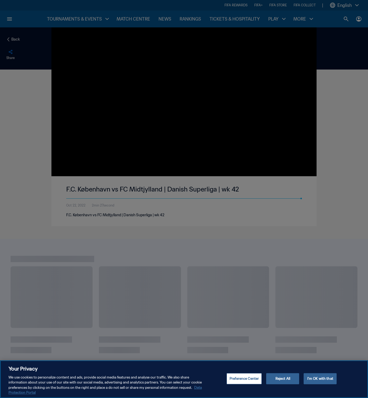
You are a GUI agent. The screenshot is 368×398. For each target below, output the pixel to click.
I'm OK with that (320, 378)
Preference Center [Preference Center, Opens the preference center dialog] (244, 378)
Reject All (282, 378)
